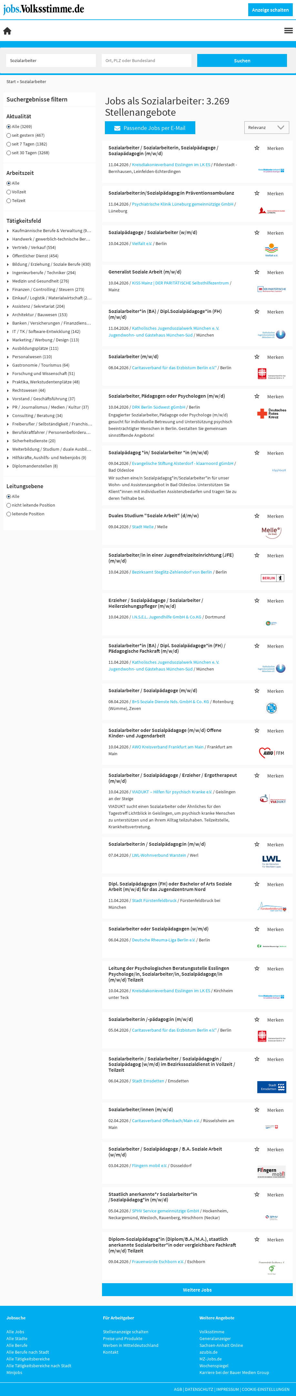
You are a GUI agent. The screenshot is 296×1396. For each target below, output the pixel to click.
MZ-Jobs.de (210, 1359)
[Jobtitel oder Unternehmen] (51, 60)
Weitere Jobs (197, 1289)
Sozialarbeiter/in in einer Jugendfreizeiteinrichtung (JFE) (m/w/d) (171, 558)
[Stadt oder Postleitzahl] (146, 60)
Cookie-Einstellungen (266, 1389)
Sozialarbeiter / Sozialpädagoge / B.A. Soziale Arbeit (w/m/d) (165, 1151)
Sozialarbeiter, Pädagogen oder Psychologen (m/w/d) (166, 395)
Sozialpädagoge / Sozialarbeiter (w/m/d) (152, 232)
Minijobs (14, 1372)
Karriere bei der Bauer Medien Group (234, 1372)
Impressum (227, 1389)
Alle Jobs (15, 1332)
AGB (178, 1389)
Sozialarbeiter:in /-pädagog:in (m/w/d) (150, 1019)
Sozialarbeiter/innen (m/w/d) (140, 1109)
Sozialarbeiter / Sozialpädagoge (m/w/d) (152, 690)
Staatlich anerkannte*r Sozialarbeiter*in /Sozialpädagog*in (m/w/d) (152, 1197)
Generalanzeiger (215, 1338)
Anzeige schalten (270, 9)
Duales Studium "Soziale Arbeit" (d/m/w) (153, 515)
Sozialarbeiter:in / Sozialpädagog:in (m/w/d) (157, 844)
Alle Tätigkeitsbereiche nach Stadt (38, 1366)
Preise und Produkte (122, 1338)
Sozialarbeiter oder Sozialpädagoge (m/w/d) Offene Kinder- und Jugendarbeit (164, 733)
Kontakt (110, 1352)
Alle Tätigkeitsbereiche (28, 1359)
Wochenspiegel (214, 1366)
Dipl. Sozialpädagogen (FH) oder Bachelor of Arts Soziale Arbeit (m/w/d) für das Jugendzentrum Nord (170, 886)
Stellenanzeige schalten (125, 1332)
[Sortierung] (260, 127)
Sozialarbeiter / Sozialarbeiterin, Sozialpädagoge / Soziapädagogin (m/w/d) (163, 150)
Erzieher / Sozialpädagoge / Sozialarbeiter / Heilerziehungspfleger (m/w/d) (155, 603)
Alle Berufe (16, 1345)
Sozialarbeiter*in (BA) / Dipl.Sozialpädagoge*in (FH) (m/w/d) (165, 314)
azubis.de (208, 1352)
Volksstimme (211, 1332)
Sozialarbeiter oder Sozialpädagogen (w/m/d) (158, 928)
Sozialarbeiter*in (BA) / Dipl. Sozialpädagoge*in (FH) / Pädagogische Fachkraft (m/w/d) (167, 648)
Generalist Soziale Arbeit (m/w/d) (144, 271)
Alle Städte (16, 1338)
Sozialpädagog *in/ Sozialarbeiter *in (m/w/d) (158, 452)
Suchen (242, 60)
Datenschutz (199, 1389)
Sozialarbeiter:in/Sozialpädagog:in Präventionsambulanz (171, 192)
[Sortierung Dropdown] (282, 127)
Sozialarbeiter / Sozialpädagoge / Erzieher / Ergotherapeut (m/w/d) (172, 778)
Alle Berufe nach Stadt (27, 1352)
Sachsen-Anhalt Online (221, 1345)
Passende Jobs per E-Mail (150, 128)
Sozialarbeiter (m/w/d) (133, 356)
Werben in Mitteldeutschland (130, 1345)
